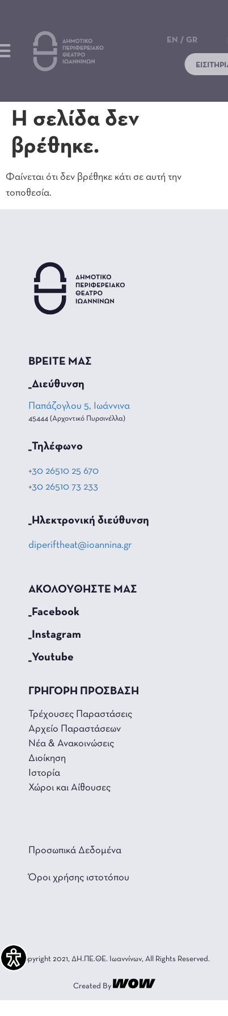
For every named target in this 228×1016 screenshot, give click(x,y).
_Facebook (53, 612)
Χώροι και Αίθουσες (69, 787)
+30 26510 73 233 (63, 487)
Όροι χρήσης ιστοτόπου (78, 877)
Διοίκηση (47, 758)
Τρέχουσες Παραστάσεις (80, 714)
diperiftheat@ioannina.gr (80, 545)
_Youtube (51, 657)
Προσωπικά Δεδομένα (74, 850)
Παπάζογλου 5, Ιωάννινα (80, 406)
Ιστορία (44, 773)
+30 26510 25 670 (63, 471)
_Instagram (54, 635)
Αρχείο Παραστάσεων (74, 729)
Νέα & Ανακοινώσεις (71, 743)
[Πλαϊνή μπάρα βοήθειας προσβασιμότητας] (13, 957)
